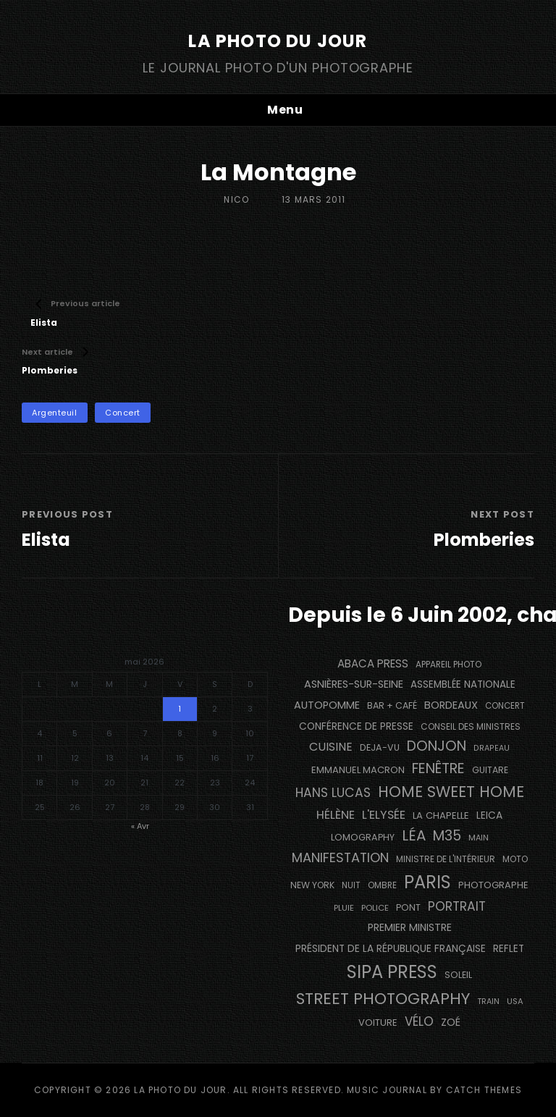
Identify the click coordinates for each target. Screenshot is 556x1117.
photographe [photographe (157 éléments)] (493, 885)
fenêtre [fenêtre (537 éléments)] (438, 768)
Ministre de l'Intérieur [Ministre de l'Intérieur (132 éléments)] (445, 859)
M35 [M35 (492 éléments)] (447, 836)
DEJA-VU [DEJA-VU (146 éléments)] (380, 747)
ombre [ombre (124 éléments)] (382, 885)
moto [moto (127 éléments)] (515, 859)
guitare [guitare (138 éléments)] (490, 770)
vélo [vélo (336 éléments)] (419, 1021)
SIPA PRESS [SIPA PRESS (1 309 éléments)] (392, 972)
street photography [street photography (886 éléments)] (383, 998)
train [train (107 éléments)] (488, 1001)
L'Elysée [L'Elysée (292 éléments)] (383, 814)
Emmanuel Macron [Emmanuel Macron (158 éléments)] (358, 770)
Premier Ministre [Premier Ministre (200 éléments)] (410, 927)
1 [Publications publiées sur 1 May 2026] (179, 709)
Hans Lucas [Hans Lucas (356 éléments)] (333, 792)
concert (122, 412)
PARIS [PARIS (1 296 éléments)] (427, 882)
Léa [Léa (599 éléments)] (414, 835)
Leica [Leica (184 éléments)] (489, 815)
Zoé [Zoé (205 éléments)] (450, 1022)
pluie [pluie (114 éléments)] (344, 908)
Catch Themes (484, 1090)
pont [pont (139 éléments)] (408, 907)
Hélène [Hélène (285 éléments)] (335, 814)
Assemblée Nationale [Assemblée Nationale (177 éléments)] (462, 684)
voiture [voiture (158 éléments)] (377, 1022)
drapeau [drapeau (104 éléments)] (491, 748)
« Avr (140, 826)
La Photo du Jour (277, 41)
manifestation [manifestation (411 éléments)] (340, 857)
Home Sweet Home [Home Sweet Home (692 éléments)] (451, 791)
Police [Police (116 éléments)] (375, 908)
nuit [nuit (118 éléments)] (351, 885)
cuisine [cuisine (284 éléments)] (331, 746)
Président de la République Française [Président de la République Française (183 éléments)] (390, 949)
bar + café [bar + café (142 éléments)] (392, 705)
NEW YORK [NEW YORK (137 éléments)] (312, 885)
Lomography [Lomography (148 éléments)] (363, 837)
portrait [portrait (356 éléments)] (457, 906)
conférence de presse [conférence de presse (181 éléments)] (356, 726)
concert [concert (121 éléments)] (505, 706)
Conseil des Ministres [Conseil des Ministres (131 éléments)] (471, 726)
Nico (236, 199)
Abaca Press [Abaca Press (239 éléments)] (372, 663)
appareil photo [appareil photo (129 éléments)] (448, 664)
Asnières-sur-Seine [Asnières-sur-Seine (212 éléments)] (353, 684)
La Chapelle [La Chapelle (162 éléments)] (441, 815)
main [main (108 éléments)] (478, 837)
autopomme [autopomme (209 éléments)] (327, 705)
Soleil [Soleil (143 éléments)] (458, 975)
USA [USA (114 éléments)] (515, 1001)
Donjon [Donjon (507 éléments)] (436, 746)
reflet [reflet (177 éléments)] (508, 949)
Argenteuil (54, 412)
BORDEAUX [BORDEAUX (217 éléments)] (451, 705)
